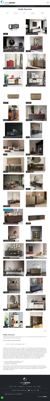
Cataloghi (39, 386)
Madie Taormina (31, 6)
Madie (27, 6)
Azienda (10, 386)
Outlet (34, 386)
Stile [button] (24, 13)
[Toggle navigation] (48, 2)
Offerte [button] (42, 13)
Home (17, 6)
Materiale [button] (16, 13)
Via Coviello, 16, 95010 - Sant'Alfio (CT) (18, 390)
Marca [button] (7, 13)
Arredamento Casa (22, 6)
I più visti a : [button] (33, 13)
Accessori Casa (29, 386)
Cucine (15, 386)
